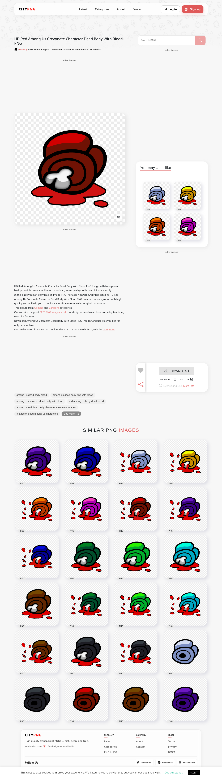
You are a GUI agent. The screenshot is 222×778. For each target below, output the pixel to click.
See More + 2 (71, 413)
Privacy (172, 746)
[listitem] (144, 762)
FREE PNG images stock (53, 312)
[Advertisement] (69, 86)
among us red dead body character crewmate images (46, 407)
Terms (171, 741)
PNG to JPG (110, 752)
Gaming (38, 307)
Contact (138, 9)
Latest (83, 9)
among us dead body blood (31, 395)
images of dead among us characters (37, 413)
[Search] (200, 40)
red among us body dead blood (86, 401)
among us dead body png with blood (73, 395)
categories (109, 329)
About (121, 9)
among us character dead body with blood (39, 401)
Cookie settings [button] (174, 772)
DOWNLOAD (176, 371)
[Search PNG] (166, 40)
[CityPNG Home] (27, 9)
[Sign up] (192, 9)
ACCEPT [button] (194, 772)
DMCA (171, 752)
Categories (102, 9)
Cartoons (54, 307)
